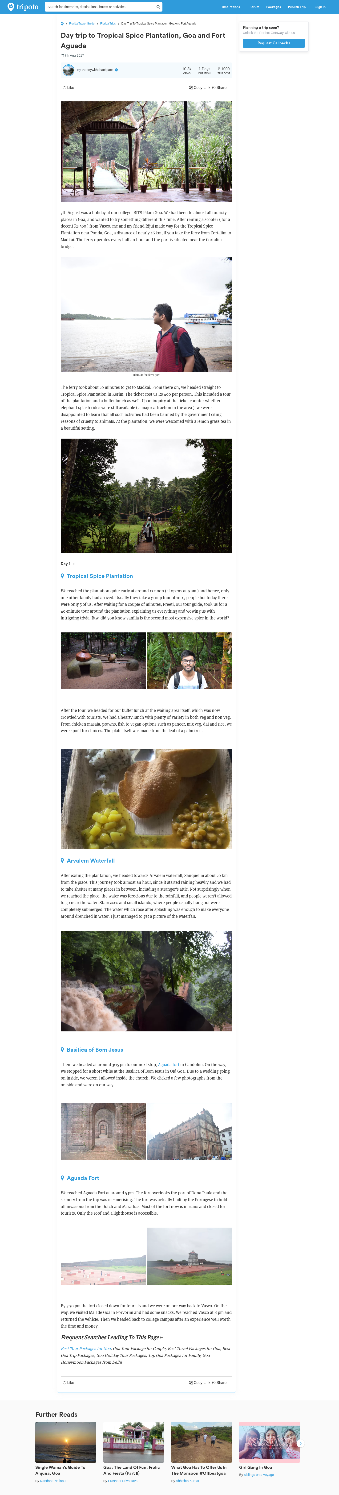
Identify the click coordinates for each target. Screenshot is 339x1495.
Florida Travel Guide (82, 23)
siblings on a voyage (259, 1475)
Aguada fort (168, 1064)
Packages (273, 7)
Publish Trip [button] (298, 7)
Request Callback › (274, 43)
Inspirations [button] (232, 7)
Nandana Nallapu (52, 1481)
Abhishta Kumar (187, 1481)
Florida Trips (108, 23)
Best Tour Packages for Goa (86, 1348)
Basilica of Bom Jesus (92, 1050)
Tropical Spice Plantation (97, 576)
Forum (254, 7)
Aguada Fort (80, 1178)
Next (300, 1444)
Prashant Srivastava (122, 1481)
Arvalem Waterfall (88, 861)
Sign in (320, 7)
